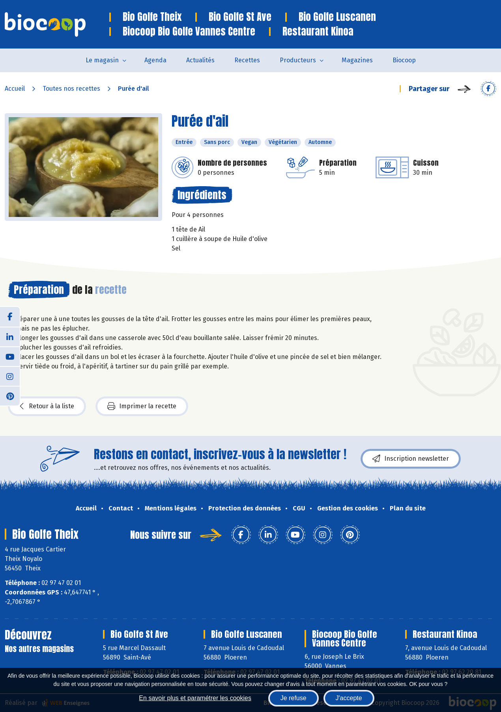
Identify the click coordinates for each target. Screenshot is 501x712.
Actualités (200, 60)
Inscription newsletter (410, 459)
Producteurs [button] (298, 60)
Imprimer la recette (141, 406)
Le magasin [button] (102, 60)
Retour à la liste (47, 406)
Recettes (247, 60)
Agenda (155, 60)
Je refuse (293, 698)
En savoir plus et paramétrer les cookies (195, 698)
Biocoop (404, 60)
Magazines (357, 60)
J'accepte (349, 698)
